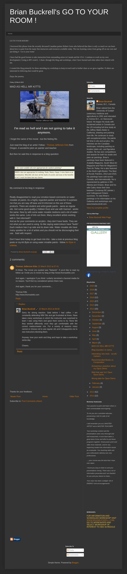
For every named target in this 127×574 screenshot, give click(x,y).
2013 (92, 309)
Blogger (75, 563)
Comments (94, 91)
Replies (22, 304)
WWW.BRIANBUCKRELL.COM (100, 520)
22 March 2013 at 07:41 (48, 266)
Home (10, 34)
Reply (18, 298)
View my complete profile (97, 208)
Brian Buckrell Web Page (100, 217)
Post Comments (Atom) (32, 401)
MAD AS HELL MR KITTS (103, 346)
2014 (92, 305)
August (95, 327)
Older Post (74, 396)
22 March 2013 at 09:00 (49, 309)
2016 (92, 297)
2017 (92, 294)
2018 (92, 290)
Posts (91, 86)
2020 (92, 286)
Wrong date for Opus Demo (103, 378)
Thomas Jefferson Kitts (58, 145)
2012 (92, 392)
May (94, 335)
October (96, 320)
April (94, 339)
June (94, 331)
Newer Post (15, 396)
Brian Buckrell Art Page (94, 271)
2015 (92, 301)
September (97, 324)
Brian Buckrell (28, 309)
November (97, 316)
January (96, 387)
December (97, 312)
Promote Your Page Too (109, 271)
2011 (92, 396)
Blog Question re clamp (102, 350)
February (96, 383)
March (95, 343)
